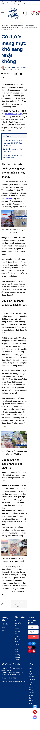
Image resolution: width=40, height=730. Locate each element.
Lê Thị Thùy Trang (18, 67)
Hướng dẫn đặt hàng (17, 639)
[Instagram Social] (30, 647)
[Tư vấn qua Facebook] (35, 717)
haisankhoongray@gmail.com (19, 4)
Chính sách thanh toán (17, 648)
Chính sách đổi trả (17, 631)
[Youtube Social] (34, 651)
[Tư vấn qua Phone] (35, 712)
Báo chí (3, 627)
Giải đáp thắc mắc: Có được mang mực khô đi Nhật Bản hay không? (12, 143)
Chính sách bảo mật (18, 623)
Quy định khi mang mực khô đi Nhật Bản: (12, 150)
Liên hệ (3, 630)
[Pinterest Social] (30, 651)
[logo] (13, 13)
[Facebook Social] (30, 643)
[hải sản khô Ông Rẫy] (13, 114)
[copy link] (3, 78)
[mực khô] (8, 198)
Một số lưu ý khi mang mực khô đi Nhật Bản (12, 156)
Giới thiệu (4, 624)
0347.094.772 (18, 1)
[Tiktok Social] (34, 647)
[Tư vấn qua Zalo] (35, 706)
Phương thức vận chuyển (18, 657)
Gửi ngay (33, 637)
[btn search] (23, 13)
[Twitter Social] (34, 643)
